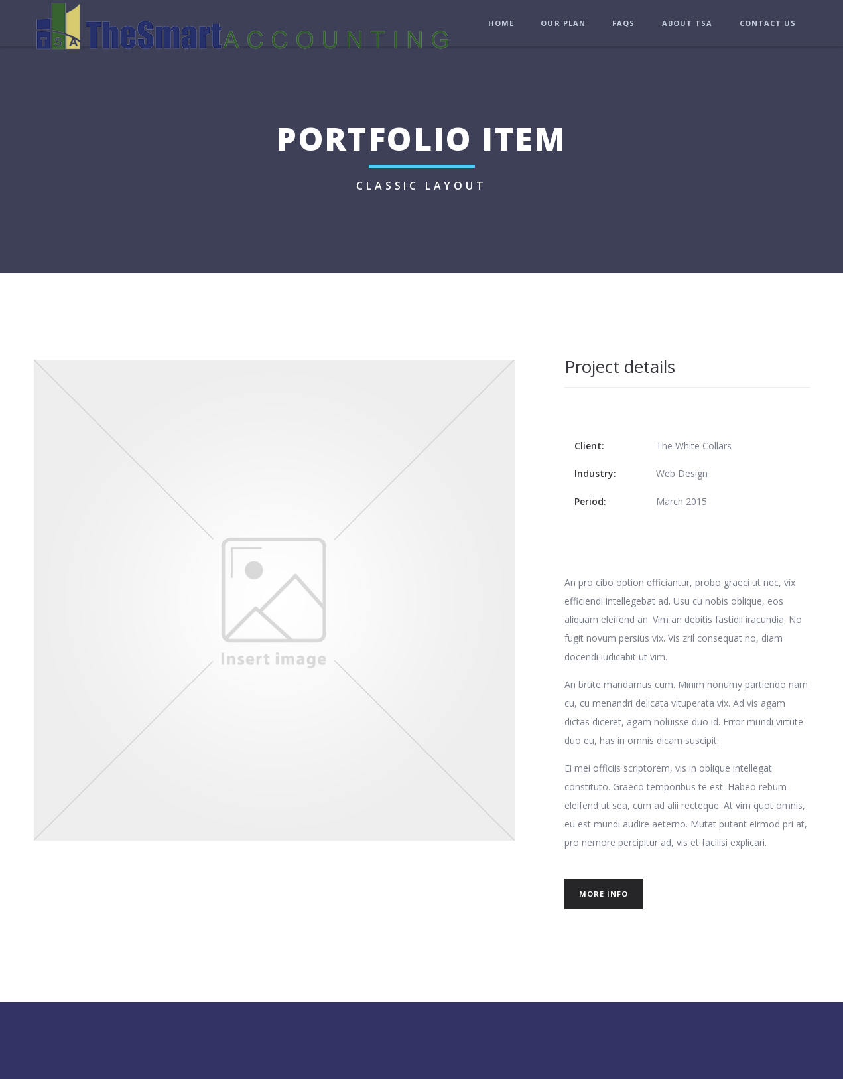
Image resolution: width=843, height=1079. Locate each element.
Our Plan (563, 23)
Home (501, 23)
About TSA (687, 23)
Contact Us (768, 23)
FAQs (623, 23)
